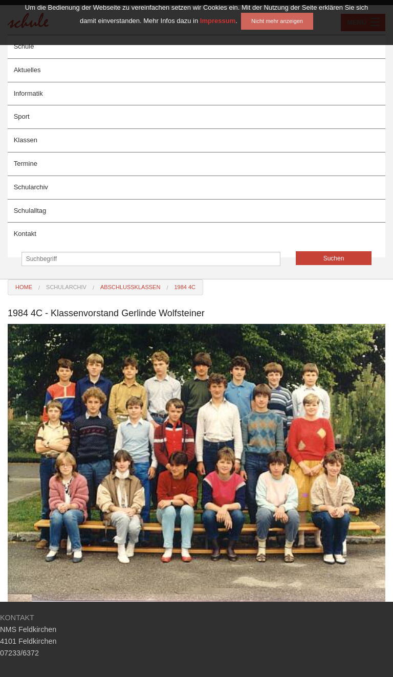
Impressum (217, 8)
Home (23, 287)
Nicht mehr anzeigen (277, 9)
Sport (22, 116)
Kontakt (25, 233)
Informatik (28, 93)
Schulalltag (30, 210)
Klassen (25, 140)
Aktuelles (27, 70)
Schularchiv (31, 187)
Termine (25, 163)
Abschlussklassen (130, 287)
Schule (24, 46)
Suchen (333, 258)
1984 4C (184, 287)
